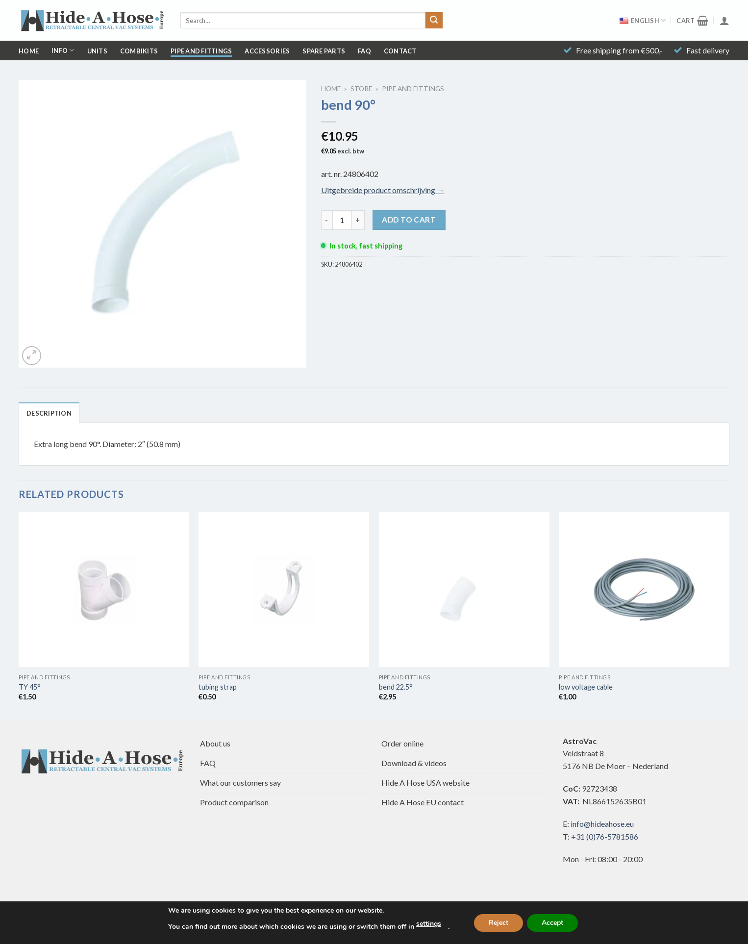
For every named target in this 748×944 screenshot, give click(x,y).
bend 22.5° (396, 687)
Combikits (139, 51)
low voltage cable (586, 687)
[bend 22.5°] (464, 589)
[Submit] (433, 20)
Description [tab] (49, 413)
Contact (400, 51)
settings (428, 923)
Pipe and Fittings (201, 51)
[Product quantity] (342, 220)
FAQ (364, 51)
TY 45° (30, 687)
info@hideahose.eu (602, 823)
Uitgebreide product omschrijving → (383, 190)
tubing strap (218, 687)
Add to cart (409, 219)
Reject (498, 922)
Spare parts (323, 51)
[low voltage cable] (644, 589)
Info (62, 50)
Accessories (267, 51)
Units (97, 51)
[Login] (724, 20)
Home (29, 51)
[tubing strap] (284, 589)
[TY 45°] (104, 589)
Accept (552, 922)
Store (361, 89)
